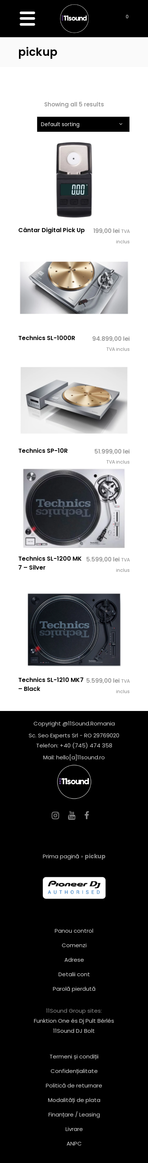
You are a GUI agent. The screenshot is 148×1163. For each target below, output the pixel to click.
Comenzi (74, 945)
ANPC (74, 1143)
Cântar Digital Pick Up (51, 230)
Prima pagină (61, 856)
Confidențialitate (74, 1071)
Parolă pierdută (74, 989)
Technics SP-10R (43, 450)
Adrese (74, 960)
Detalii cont (74, 974)
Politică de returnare (74, 1085)
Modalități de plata (74, 1100)
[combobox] (83, 124)
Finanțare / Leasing (74, 1114)
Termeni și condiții (74, 1056)
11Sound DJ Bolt (74, 1031)
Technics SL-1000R (46, 338)
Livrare (74, 1129)
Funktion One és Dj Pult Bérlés (74, 1021)
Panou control (74, 931)
